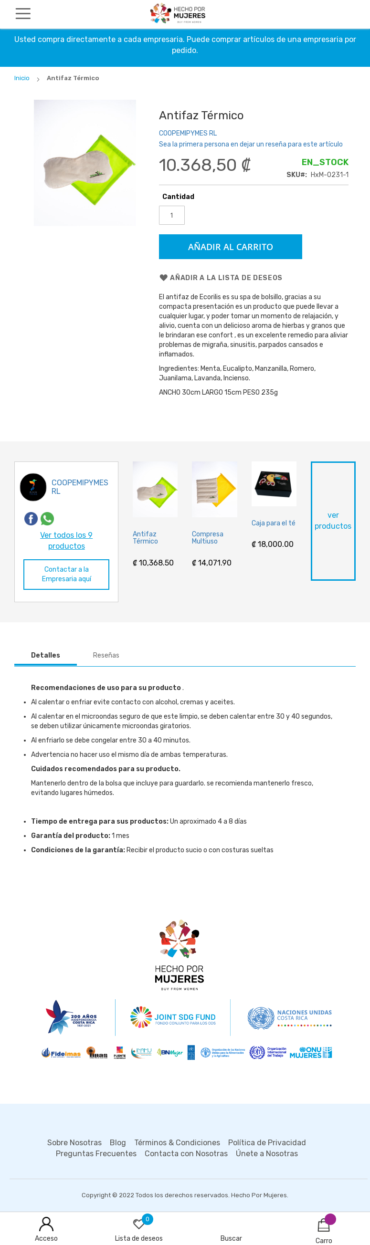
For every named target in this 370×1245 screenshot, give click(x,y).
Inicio (22, 78)
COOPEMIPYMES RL (188, 133)
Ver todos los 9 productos (66, 541)
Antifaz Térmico (145, 538)
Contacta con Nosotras (186, 1153)
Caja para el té (274, 523)
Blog (118, 1142)
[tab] (45, 656)
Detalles (45, 655)
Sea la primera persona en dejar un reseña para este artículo (251, 144)
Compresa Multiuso (207, 538)
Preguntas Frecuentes (96, 1153)
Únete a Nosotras (267, 1153)
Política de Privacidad (267, 1142)
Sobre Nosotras (74, 1142)
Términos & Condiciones (177, 1142)
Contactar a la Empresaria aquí (66, 574)
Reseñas (106, 655)
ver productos (333, 521)
